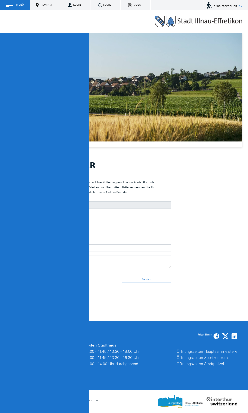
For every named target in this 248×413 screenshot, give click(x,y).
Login (77, 5)
